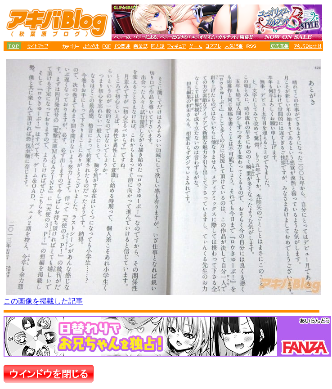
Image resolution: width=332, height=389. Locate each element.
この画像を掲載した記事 (43, 301)
